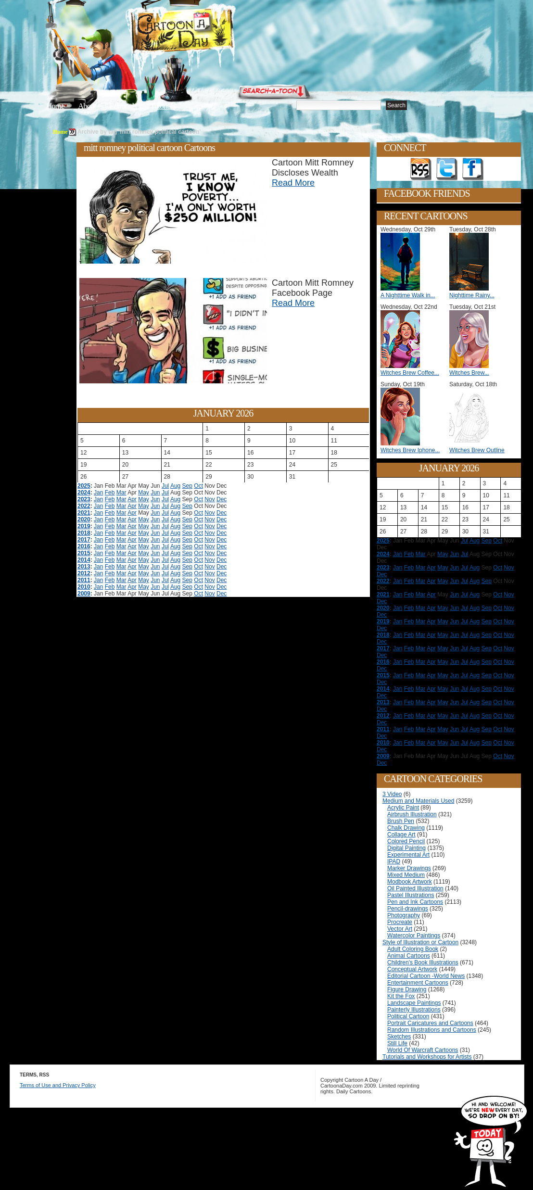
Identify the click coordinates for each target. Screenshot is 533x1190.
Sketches (399, 1036)
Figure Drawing (406, 989)
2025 (83, 485)
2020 (83, 519)
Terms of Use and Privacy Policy (58, 1085)
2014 (83, 560)
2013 (83, 566)
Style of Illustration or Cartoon (420, 942)
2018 (83, 533)
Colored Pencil (406, 841)
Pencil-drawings (407, 908)
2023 (83, 499)
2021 (83, 512)
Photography (403, 915)
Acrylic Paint (403, 807)
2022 (83, 506)
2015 (83, 553)
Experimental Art (408, 854)
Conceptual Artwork (412, 969)
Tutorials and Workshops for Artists (426, 1056)
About (87, 106)
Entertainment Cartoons (417, 982)
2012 (83, 573)
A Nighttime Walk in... (408, 295)
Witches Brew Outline (477, 450)
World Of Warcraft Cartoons (422, 1050)
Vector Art (399, 928)
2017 (83, 539)
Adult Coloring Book (412, 949)
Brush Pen (400, 821)
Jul (165, 485)
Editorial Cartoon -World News (426, 976)
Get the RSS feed (420, 169)
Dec (221, 499)
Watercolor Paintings (413, 935)
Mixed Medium (406, 875)
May (143, 492)
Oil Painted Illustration (415, 888)
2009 (83, 593)
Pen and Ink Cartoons (415, 902)
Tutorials (162, 106)
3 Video (392, 794)
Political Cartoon (408, 1016)
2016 (83, 546)
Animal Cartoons (408, 955)
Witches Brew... (469, 372)
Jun (155, 492)
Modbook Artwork (409, 881)
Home (55, 106)
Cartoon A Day (205, 32)
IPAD (393, 861)
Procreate (399, 922)
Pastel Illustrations (410, 895)
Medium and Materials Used (418, 801)
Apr (132, 499)
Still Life (397, 1043)
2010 (83, 586)
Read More (293, 183)
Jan (98, 492)
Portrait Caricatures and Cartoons (430, 1023)
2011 (83, 580)
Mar (121, 492)
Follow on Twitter (446, 169)
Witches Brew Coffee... (410, 372)
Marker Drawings (409, 868)
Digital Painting (406, 848)
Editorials (123, 106)
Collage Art (401, 834)
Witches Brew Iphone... (410, 450)
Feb (110, 492)
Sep (187, 485)
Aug (175, 485)
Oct (198, 485)
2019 (83, 526)
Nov (209, 499)
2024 (83, 492)
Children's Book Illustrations (422, 962)
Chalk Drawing (406, 827)
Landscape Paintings (414, 1003)
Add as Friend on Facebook (472, 169)
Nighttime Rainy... (472, 295)
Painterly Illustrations (414, 1009)
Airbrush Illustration (412, 814)
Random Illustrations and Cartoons (431, 1029)
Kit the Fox (401, 996)
